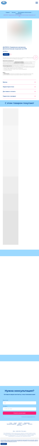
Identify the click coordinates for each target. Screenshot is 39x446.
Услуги (15, 423)
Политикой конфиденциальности (28, 416)
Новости (24, 424)
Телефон (5, 406)
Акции (19, 424)
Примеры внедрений (11, 424)
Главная (8, 12)
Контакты (30, 424)
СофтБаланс (18, 13)
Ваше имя (5, 400)
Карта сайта (19, 425)
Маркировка (27, 423)
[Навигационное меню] (37, 3)
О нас (11, 423)
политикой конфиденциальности (10, 441)
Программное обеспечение (24, 12)
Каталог (14, 12)
